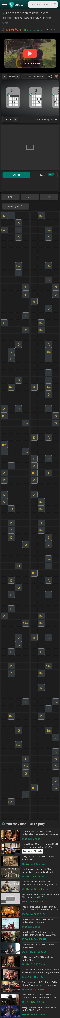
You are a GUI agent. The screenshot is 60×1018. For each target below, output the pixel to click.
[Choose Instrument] (15, 119)
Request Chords (32, 851)
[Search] (55, 4)
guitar (8, 119)
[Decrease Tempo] (4, 76)
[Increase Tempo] (17, 76)
